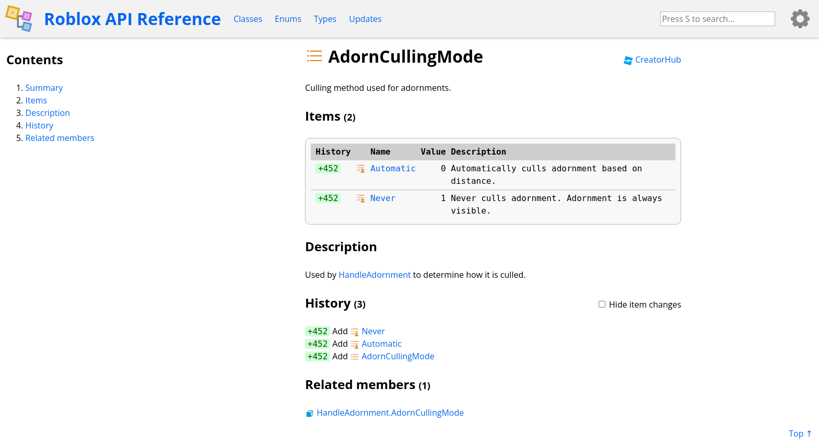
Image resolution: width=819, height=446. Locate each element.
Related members (60, 138)
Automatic (393, 168)
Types (325, 19)
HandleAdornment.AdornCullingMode (384, 412)
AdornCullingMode (392, 356)
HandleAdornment (374, 274)
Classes (247, 19)
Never (382, 198)
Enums (288, 19)
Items (37, 100)
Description (48, 113)
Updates (365, 19)
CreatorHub (652, 59)
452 (330, 168)
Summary (44, 87)
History (39, 125)
